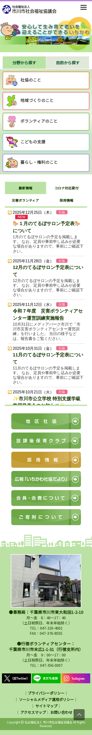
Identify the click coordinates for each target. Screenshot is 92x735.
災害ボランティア (25, 200)
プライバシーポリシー (46, 693)
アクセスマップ (33, 712)
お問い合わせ (61, 712)
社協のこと (23, 80)
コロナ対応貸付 (66, 187)
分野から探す (24, 63)
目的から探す (67, 63)
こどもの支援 (25, 142)
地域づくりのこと (30, 101)
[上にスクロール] (79, 714)
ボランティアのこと (32, 122)
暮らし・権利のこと (32, 163)
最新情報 (25, 187)
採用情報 (66, 200)
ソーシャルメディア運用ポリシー (46, 699)
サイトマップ (46, 705)
